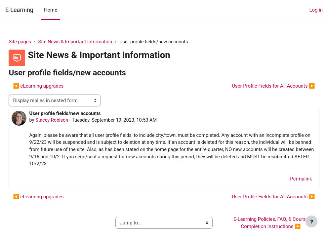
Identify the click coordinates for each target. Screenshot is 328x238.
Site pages (34, 42)
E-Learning (19, 9)
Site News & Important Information (91, 42)
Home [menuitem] (50, 10)
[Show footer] (311, 221)
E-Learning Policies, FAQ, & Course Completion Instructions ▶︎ (262, 224)
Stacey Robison (67, 121)
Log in (316, 10)
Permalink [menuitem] (286, 180)
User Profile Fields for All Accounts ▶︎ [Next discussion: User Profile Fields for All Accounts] (258, 86)
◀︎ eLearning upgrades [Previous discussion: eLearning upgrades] (53, 86)
